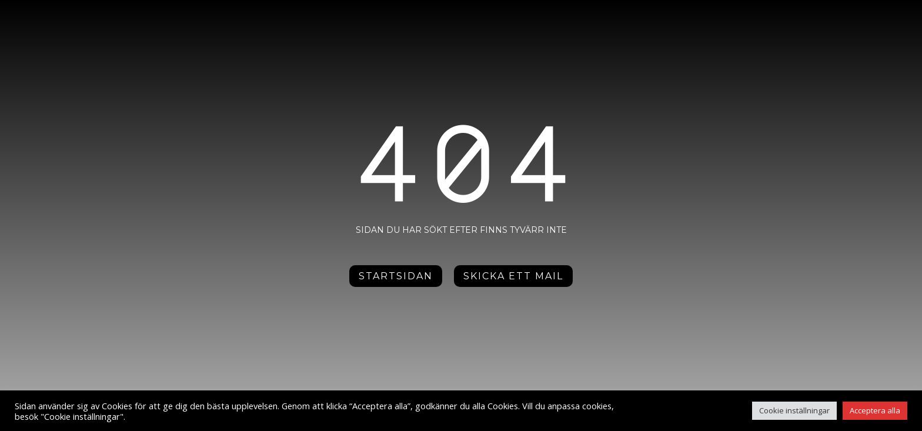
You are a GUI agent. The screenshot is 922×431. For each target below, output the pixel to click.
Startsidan (396, 265)
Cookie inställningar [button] (794, 410)
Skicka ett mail (513, 265)
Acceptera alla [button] (875, 410)
